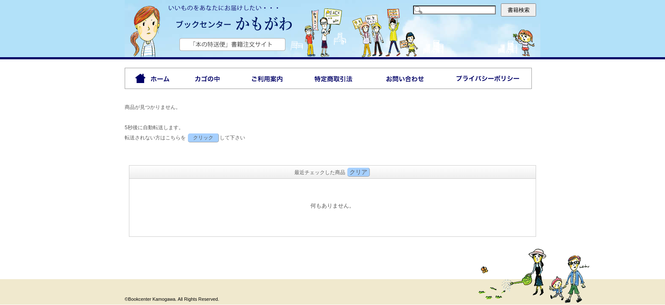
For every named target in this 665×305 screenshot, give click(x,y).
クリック (203, 138)
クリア (358, 172)
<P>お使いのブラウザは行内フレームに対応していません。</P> (332, 206)
